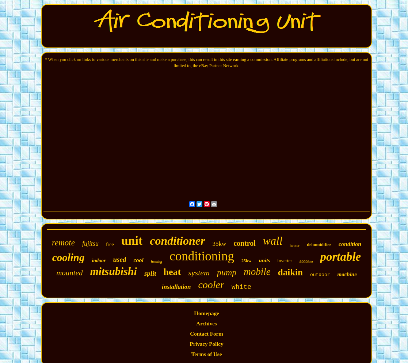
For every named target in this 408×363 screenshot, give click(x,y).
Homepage (206, 313)
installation (176, 286)
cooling (68, 257)
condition (350, 244)
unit (132, 240)
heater (295, 245)
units (264, 260)
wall (272, 240)
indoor (99, 260)
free (110, 244)
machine (347, 274)
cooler (211, 284)
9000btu (306, 261)
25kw (246, 260)
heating (156, 262)
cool (138, 260)
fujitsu (90, 243)
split (150, 273)
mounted (69, 272)
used (119, 259)
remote (63, 242)
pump (226, 272)
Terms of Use (206, 354)
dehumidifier (319, 244)
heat (172, 272)
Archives (206, 323)
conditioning (201, 256)
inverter (284, 260)
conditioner (177, 240)
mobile (257, 271)
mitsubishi (113, 271)
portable (340, 256)
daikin (290, 272)
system (199, 272)
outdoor (320, 275)
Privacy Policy (206, 344)
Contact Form (206, 334)
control (244, 243)
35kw (219, 243)
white (241, 287)
